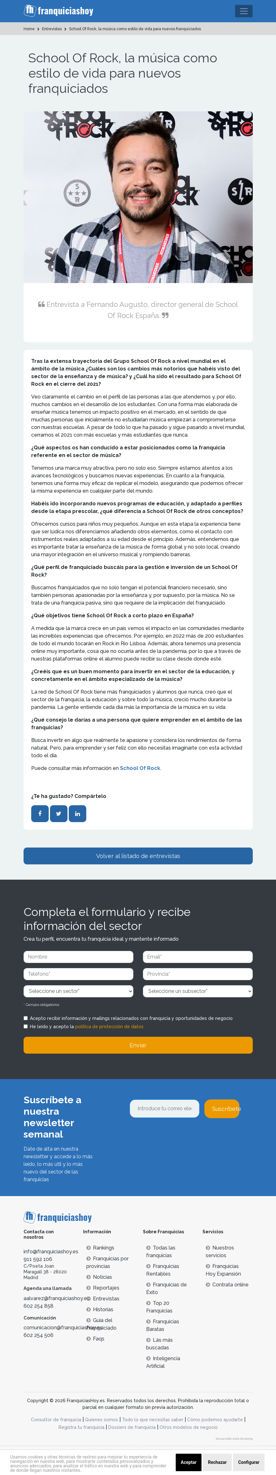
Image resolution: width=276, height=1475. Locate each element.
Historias (99, 1309)
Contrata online (227, 1285)
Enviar (138, 1045)
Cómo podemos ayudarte (215, 1419)
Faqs (95, 1339)
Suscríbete (225, 1108)
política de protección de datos (109, 1026)
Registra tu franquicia (81, 1427)
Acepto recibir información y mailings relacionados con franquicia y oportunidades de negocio (131, 1018)
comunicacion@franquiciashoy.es (63, 1328)
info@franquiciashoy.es (51, 1252)
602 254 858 (38, 1306)
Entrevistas (102, 1299)
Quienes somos (101, 1419)
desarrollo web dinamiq (234, 1438)
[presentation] (178, 1135)
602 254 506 (38, 1335)
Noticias (99, 1277)
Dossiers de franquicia (132, 1427)
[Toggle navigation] (244, 11)
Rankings (100, 1248)
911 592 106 (38, 1259)
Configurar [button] (248, 1462)
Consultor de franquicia (56, 1419)
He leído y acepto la (87, 1026)
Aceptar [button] (189, 1462)
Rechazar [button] (217, 1462)
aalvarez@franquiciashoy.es (56, 1298)
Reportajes (102, 1288)
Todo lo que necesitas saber (152, 1419)
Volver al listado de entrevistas (138, 856)
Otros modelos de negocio (188, 1427)
